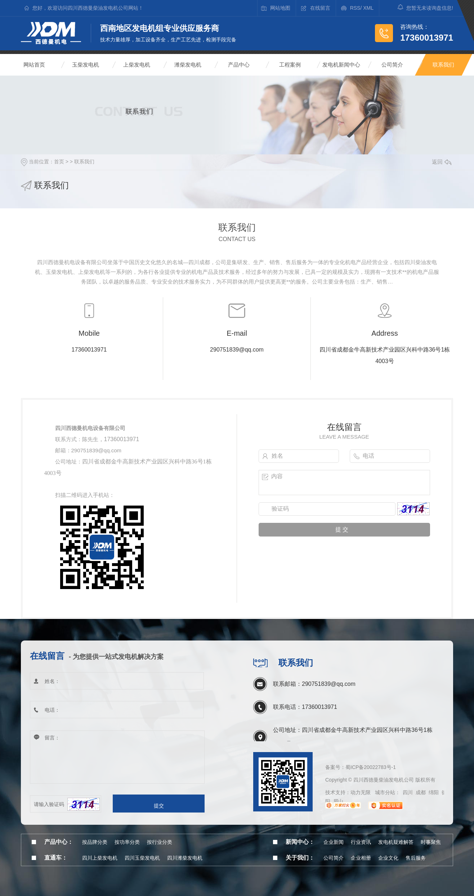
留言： (117, 757)
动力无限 (360, 792)
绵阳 (434, 792)
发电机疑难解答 (395, 842)
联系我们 (443, 65)
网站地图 (280, 8)
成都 (421, 792)
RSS (355, 8)
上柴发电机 (136, 65)
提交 (159, 806)
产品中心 (239, 65)
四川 (408, 792)
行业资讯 (361, 842)
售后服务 (416, 858)
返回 (441, 162)
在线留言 (320, 8)
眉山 (338, 801)
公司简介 (392, 65)
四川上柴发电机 (99, 858)
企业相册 (361, 858)
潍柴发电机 (187, 65)
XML (368, 8)
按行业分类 (159, 842)
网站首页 (34, 65)
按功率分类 (127, 842)
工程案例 (290, 65)
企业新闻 (333, 842)
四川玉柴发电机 (142, 858)
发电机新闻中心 (341, 65)
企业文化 (388, 858)
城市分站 (385, 792)
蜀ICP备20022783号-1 (370, 767)
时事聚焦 (431, 842)
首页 (59, 161)
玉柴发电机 (85, 65)
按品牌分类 (94, 842)
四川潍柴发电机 (184, 858)
